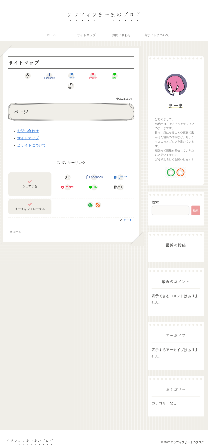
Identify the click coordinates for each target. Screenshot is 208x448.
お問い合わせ (28, 121)
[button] (124, 76)
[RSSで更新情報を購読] (98, 195)
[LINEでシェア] (103, 76)
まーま (175, 105)
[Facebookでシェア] (40, 76)
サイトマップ (28, 128)
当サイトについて (31, 135)
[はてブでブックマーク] (61, 76)
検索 (155, 202)
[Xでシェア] (18, 76)
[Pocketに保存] (82, 76)
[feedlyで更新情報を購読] (90, 195)
